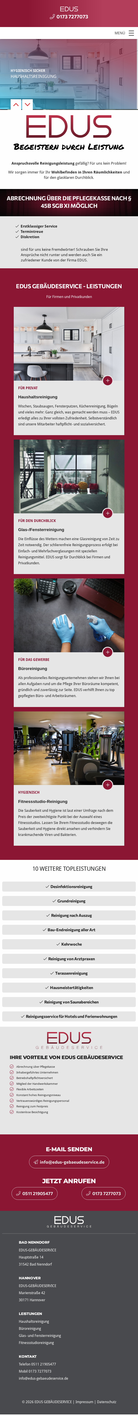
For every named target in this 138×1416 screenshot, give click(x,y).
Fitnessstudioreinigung (36, 1343)
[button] (131, 33)
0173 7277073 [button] (103, 1193)
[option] (69, 74)
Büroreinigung (30, 1328)
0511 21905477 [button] (34, 1193)
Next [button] (27, 104)
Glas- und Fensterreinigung (40, 1336)
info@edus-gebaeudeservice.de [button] (69, 1162)
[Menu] (69, 33)
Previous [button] (16, 104)
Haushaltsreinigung (34, 1321)
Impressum (84, 1402)
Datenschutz (106, 1402)
